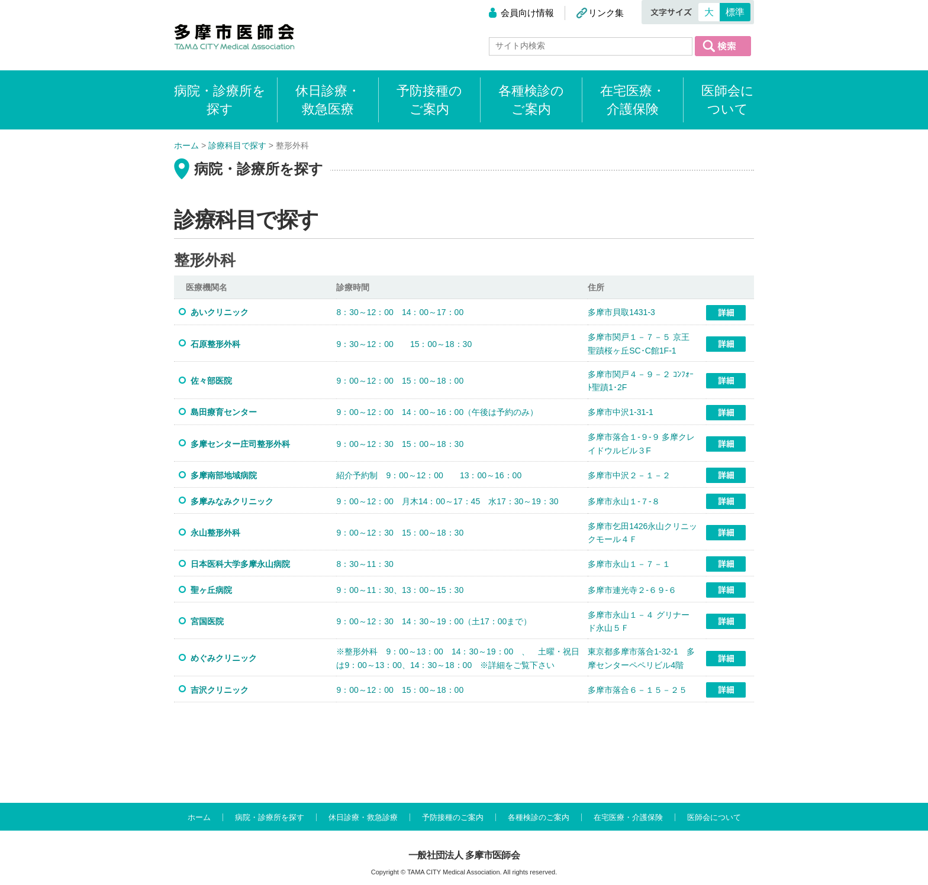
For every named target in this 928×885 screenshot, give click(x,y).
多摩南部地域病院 (224, 475)
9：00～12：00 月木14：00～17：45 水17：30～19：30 (447, 501)
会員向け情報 (527, 13)
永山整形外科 (215, 532)
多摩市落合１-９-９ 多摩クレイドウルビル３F (641, 443)
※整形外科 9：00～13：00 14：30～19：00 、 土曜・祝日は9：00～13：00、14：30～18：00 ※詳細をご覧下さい (457, 658)
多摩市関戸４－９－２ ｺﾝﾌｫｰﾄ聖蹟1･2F (641, 380)
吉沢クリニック (220, 690)
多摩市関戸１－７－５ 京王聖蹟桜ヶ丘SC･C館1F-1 (638, 343)
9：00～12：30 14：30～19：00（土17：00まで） (433, 621)
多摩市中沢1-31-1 (620, 412)
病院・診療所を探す (269, 817)
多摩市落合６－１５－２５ (637, 690)
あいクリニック (220, 312)
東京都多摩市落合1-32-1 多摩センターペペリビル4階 (641, 658)
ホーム (199, 817)
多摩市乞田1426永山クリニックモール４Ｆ (642, 532)
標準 (735, 12)
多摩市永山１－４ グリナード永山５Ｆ (638, 621)
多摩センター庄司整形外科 (244, 444)
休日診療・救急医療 (327, 99)
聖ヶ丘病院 (211, 590)
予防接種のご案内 (429, 99)
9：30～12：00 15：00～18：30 (404, 344)
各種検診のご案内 (531, 99)
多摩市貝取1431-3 (621, 312)
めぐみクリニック (224, 658)
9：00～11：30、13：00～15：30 (399, 590)
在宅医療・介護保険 (632, 99)
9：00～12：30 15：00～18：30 (399, 444)
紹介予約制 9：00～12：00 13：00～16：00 (428, 475)
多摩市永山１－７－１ (629, 564)
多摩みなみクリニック (232, 501)
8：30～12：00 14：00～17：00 (399, 312)
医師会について (727, 99)
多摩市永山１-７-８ (623, 501)
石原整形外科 (220, 344)
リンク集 (606, 13)
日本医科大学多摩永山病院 (240, 564)
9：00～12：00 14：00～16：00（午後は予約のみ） (437, 412)
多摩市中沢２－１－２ (629, 475)
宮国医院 (207, 621)
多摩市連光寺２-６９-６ (632, 590)
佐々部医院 (211, 380)
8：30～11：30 (365, 564)
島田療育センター (224, 412)
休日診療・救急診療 (363, 817)
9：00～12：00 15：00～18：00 (399, 380)
